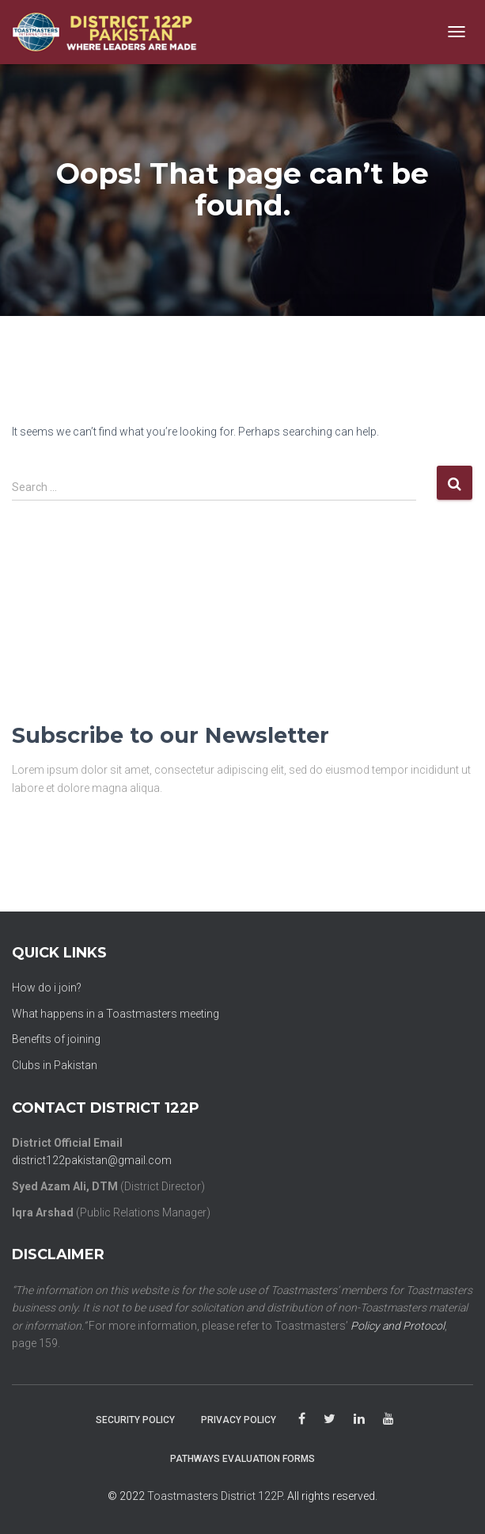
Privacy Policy (238, 1420)
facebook (301, 1419)
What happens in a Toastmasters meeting (115, 1013)
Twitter (329, 1419)
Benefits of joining (56, 1039)
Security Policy (135, 1420)
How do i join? (46, 987)
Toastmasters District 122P (214, 1496)
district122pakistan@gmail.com (92, 1160)
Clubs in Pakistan (54, 1065)
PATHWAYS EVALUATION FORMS (242, 1458)
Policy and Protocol (397, 1325)
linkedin (359, 1419)
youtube (388, 1419)
